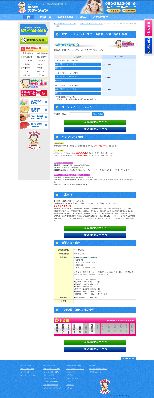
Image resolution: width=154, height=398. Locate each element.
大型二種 (40, 75)
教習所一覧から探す (27, 369)
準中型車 (26, 68)
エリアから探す (26, 372)
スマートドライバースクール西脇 (91, 24)
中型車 (39, 68)
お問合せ (69, 388)
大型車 (25, 72)
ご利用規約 (70, 375)
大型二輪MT (27, 61)
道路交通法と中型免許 (50, 385)
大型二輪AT (41, 61)
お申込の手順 (70, 372)
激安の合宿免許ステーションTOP (65, 24)
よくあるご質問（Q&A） (51, 372)
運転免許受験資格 (49, 378)
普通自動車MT (28, 53)
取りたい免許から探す (28, 375)
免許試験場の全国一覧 (50, 382)
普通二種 (40, 72)
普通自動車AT (42, 53)
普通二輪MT (27, 57)
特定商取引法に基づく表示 (98, 369)
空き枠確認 (70, 385)
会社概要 (92, 366)
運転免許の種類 (48, 375)
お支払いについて (72, 378)
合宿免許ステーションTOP (29, 366)
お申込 (68, 382)
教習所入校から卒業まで (51, 369)
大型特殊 (26, 64)
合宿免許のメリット (50, 366)
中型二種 (26, 75)
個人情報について (95, 372)
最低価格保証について (73, 366)
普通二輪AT (41, 57)
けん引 (39, 64)
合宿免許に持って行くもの (52, 388)
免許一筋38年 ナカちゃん (75, 369)
